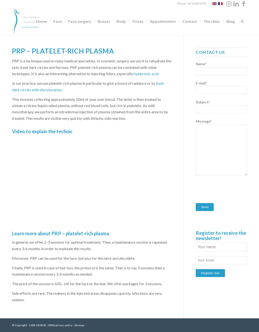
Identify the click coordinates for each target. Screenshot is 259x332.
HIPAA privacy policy (60, 325)
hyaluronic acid (146, 73)
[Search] (242, 21)
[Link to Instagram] (228, 3)
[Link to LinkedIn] (236, 3)
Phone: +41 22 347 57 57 (191, 3)
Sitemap (79, 325)
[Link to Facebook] (243, 3)
